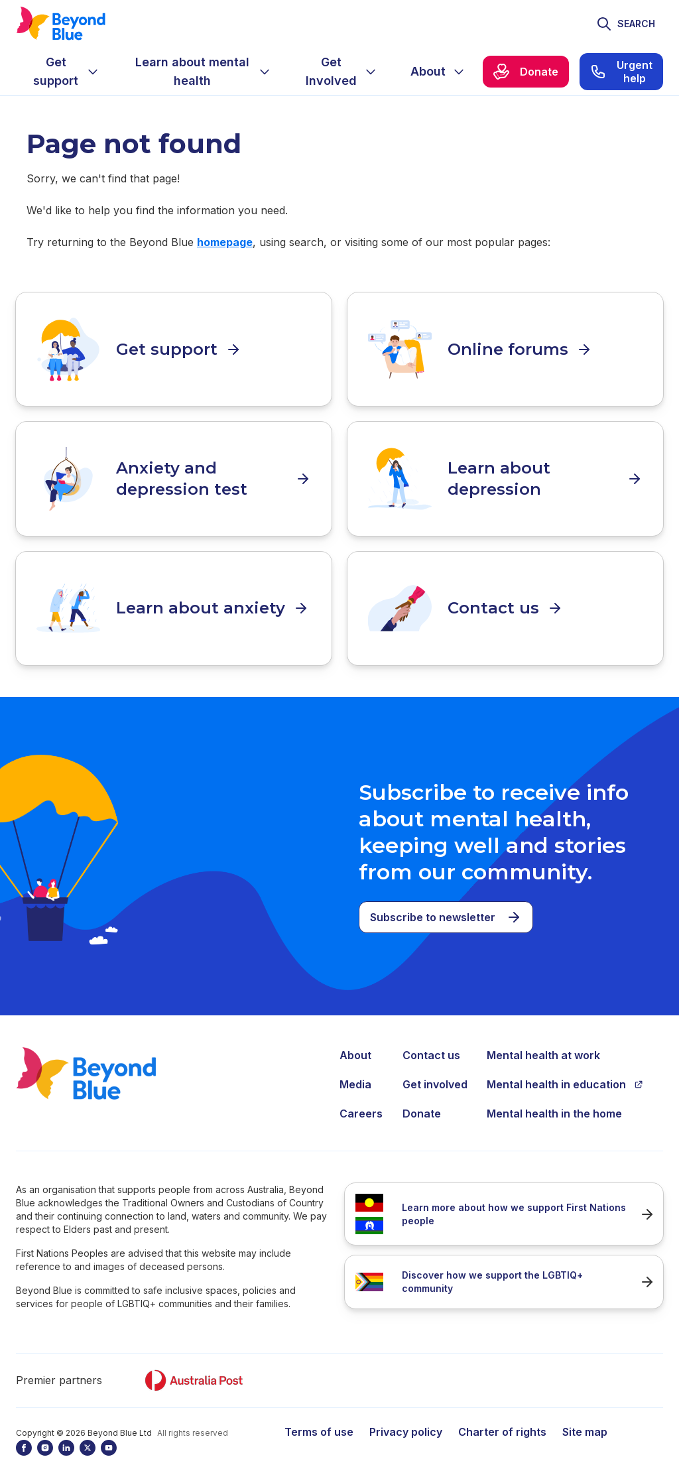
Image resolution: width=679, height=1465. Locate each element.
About (355, 1032)
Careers (361, 1091)
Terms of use (318, 1409)
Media (355, 1061)
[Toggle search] (625, 24)
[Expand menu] (93, 72)
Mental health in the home (554, 1091)
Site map (584, 1409)
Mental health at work (543, 1032)
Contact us (431, 1032)
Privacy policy (405, 1409)
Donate (421, 1091)
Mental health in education (565, 1061)
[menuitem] (66, 72)
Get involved (434, 1061)
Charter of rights (502, 1409)
